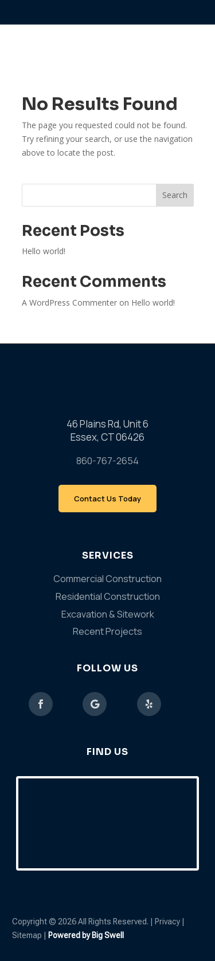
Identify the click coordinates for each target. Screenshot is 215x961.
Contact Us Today (107, 498)
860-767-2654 (107, 460)
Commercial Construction (107, 578)
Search (174, 194)
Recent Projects (107, 631)
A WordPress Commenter (69, 302)
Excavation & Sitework (107, 614)
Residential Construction (108, 596)
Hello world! (43, 251)
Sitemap (28, 935)
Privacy (167, 921)
